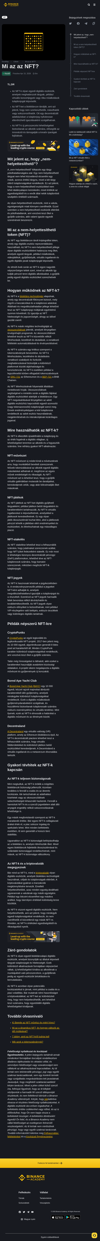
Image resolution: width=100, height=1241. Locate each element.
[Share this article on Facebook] (78, 23)
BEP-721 (47, 377)
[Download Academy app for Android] (72, 1217)
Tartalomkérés (45, 1198)
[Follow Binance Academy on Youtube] (32, 1212)
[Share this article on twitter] (70, 23)
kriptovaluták (42, 872)
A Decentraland (15, 731)
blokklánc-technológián (31, 296)
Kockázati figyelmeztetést (39, 1136)
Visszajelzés (45, 1203)
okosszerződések (16, 329)
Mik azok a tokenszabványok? (27, 1042)
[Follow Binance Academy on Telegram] (28, 1212)
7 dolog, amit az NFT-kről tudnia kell (30, 1036)
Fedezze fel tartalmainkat (50, 1163)
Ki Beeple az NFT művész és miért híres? (33, 1022)
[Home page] (11, 5)
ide (46, 1099)
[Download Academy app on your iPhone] (57, 1217)
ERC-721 (15, 377)
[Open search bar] (88, 5)
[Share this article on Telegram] (86, 23)
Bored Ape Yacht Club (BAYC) (25, 686)
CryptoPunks (16, 638)
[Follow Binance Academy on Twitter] (24, 1212)
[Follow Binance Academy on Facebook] (20, 1212)
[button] (94, 4)
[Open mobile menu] (94, 5)
